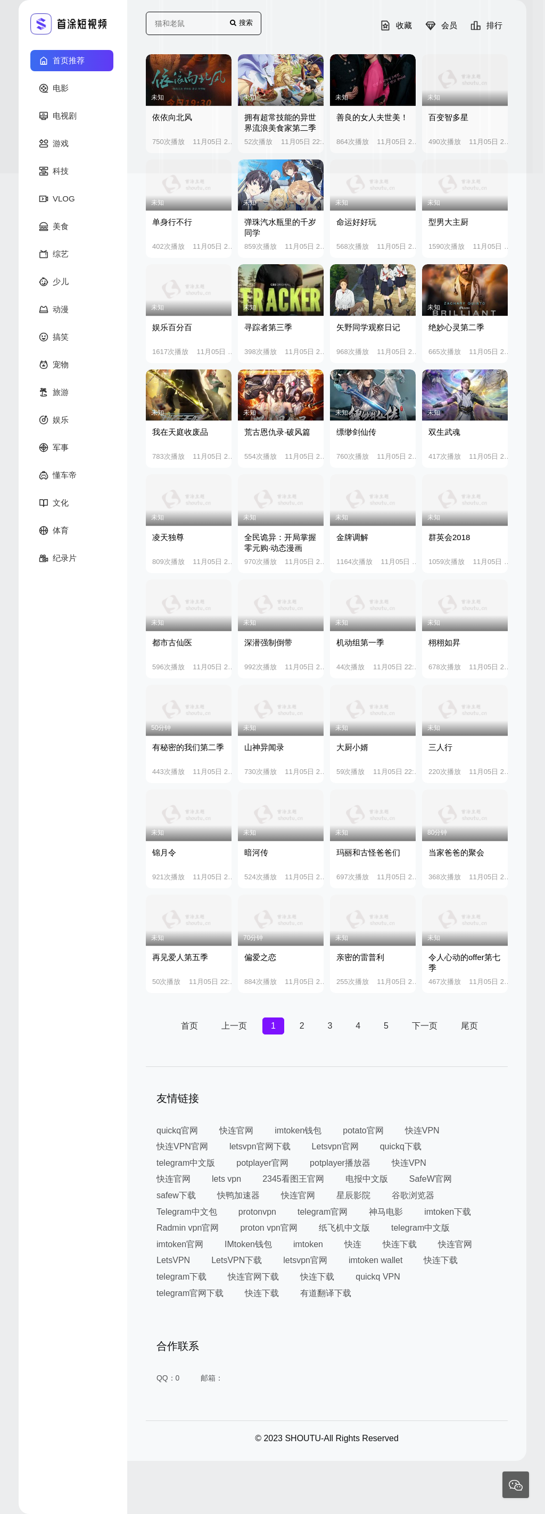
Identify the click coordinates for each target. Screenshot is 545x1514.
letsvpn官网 (305, 1260)
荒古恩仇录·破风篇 (277, 431)
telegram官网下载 (190, 1292)
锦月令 (164, 852)
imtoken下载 (447, 1211)
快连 (352, 1244)
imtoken (308, 1244)
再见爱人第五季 (180, 957)
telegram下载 (181, 1276)
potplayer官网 (262, 1162)
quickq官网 (177, 1130)
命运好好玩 (356, 221)
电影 (54, 88)
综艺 (54, 254)
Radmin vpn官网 (187, 1227)
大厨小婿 (352, 747)
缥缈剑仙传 (356, 431)
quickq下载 (401, 1146)
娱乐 (54, 420)
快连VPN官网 (182, 1146)
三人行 (440, 747)
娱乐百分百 (172, 327)
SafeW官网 (430, 1178)
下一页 (424, 1025)
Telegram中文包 (186, 1211)
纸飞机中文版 (344, 1227)
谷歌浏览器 (413, 1195)
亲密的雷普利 (360, 957)
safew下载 (176, 1195)
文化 (54, 503)
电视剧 (58, 116)
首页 (189, 1025)
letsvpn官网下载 (260, 1146)
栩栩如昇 (444, 642)
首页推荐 (62, 60)
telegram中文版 (185, 1162)
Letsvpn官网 (335, 1146)
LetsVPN (173, 1260)
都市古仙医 (172, 642)
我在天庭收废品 (180, 431)
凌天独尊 (168, 537)
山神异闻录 (264, 747)
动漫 (54, 309)
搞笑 (54, 337)
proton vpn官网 (269, 1227)
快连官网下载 (253, 1276)
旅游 (54, 392)
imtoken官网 (179, 1244)
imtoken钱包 (298, 1130)
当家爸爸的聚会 (456, 852)
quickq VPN (378, 1276)
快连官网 (236, 1130)
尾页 (469, 1025)
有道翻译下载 (325, 1292)
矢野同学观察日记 (368, 327)
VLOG (57, 199)
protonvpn (257, 1211)
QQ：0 (168, 1378)
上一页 (234, 1025)
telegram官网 (323, 1211)
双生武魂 (444, 431)
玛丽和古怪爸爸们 (368, 852)
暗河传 (256, 852)
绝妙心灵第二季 (456, 327)
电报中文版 (366, 1178)
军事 (54, 447)
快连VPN (422, 1130)
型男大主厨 (448, 221)
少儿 (54, 282)
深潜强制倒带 (268, 642)
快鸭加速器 (238, 1195)
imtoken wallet (375, 1260)
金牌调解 (352, 537)
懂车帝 (58, 475)
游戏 (54, 143)
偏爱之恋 (260, 957)
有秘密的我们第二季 (188, 747)
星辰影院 (353, 1195)
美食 (54, 226)
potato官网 (363, 1130)
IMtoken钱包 (248, 1244)
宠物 (54, 364)
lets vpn (226, 1178)
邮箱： (212, 1378)
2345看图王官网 (293, 1178)
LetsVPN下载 (236, 1260)
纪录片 (58, 558)
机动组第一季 (360, 642)
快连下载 (400, 1244)
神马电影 (386, 1211)
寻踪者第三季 (268, 327)
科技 (54, 171)
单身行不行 (172, 221)
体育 (54, 530)
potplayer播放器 (340, 1162)
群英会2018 (449, 537)
